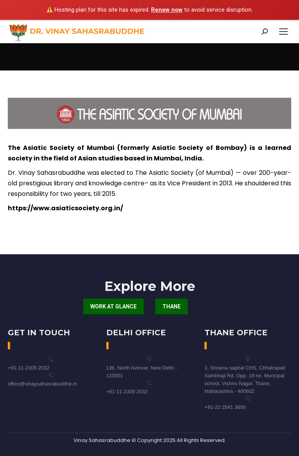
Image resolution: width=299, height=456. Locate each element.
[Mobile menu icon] (283, 31)
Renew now (167, 9)
